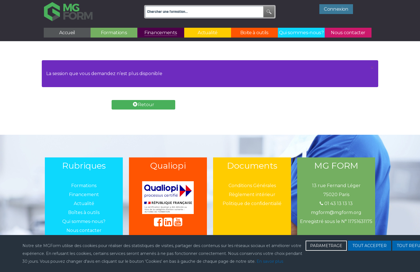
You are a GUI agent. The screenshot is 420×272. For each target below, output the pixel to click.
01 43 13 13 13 (336, 203)
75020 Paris (336, 194)
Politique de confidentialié (252, 203)
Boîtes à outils (84, 212)
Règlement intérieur (252, 194)
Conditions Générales (252, 185)
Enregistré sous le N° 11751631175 (336, 221)
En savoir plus (270, 261)
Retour (143, 104)
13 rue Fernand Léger (336, 185)
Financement (84, 194)
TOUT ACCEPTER (369, 245)
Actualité (84, 203)
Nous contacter (83, 230)
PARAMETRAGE (326, 245)
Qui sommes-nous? (83, 221)
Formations (83, 185)
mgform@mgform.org (336, 212)
